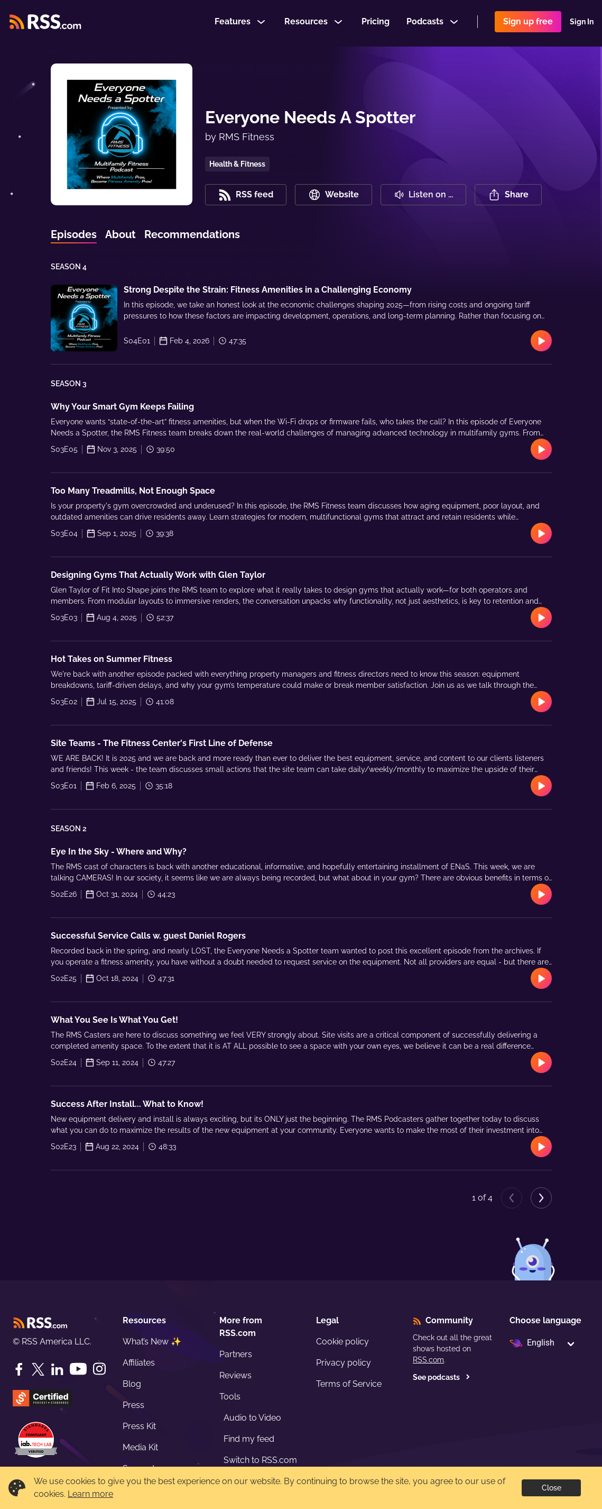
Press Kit (139, 1426)
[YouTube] (78, 1369)
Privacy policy (343, 1363)
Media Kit (140, 1447)
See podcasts (441, 1377)
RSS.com (428, 1360)
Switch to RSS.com (260, 1460)
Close (551, 1488)
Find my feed (249, 1439)
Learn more (90, 1494)
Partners (235, 1354)
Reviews (235, 1375)
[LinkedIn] (57, 1369)
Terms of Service (349, 1384)
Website (333, 194)
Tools (229, 1397)
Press (133, 1405)
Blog (132, 1384)
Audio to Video (252, 1418)
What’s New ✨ (152, 1342)
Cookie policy (342, 1342)
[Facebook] (19, 1369)
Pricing (376, 23)
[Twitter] (38, 1369)
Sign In (582, 23)
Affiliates (139, 1363)
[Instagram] (99, 1369)
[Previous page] (511, 1197)
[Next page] (541, 1197)
